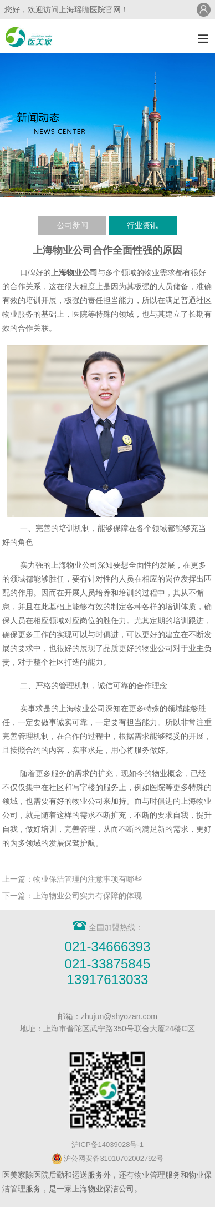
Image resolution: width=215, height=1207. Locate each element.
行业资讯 (142, 225)
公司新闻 (72, 225)
